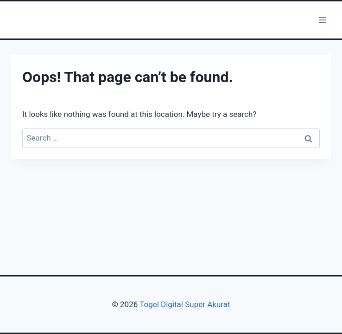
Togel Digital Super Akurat (184, 304)
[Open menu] (322, 20)
